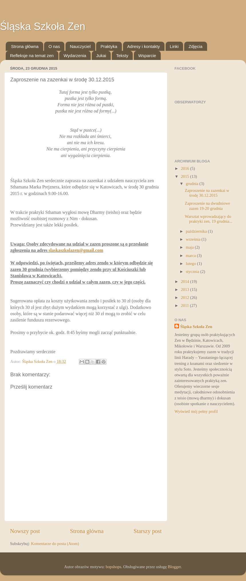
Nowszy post (25, 531)
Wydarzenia (75, 55)
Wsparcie (147, 55)
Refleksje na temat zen (32, 55)
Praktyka (108, 46)
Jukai (101, 55)
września (194, 239)
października (197, 231)
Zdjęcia (195, 46)
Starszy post (148, 531)
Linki (174, 46)
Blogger (174, 566)
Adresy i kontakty (143, 46)
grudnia (193, 183)
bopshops (113, 566)
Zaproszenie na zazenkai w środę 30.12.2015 (207, 193)
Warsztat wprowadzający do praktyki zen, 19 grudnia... (208, 219)
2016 (185, 168)
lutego (191, 263)
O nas (54, 46)
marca (191, 255)
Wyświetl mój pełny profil (196, 411)
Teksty (122, 55)
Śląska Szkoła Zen (42, 26)
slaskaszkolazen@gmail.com (76, 250)
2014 (185, 281)
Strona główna (25, 46)
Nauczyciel (80, 46)
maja (190, 247)
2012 (185, 297)
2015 (185, 176)
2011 (185, 305)
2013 (185, 289)
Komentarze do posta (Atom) (55, 543)
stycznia (193, 271)
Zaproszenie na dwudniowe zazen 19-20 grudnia (207, 205)
